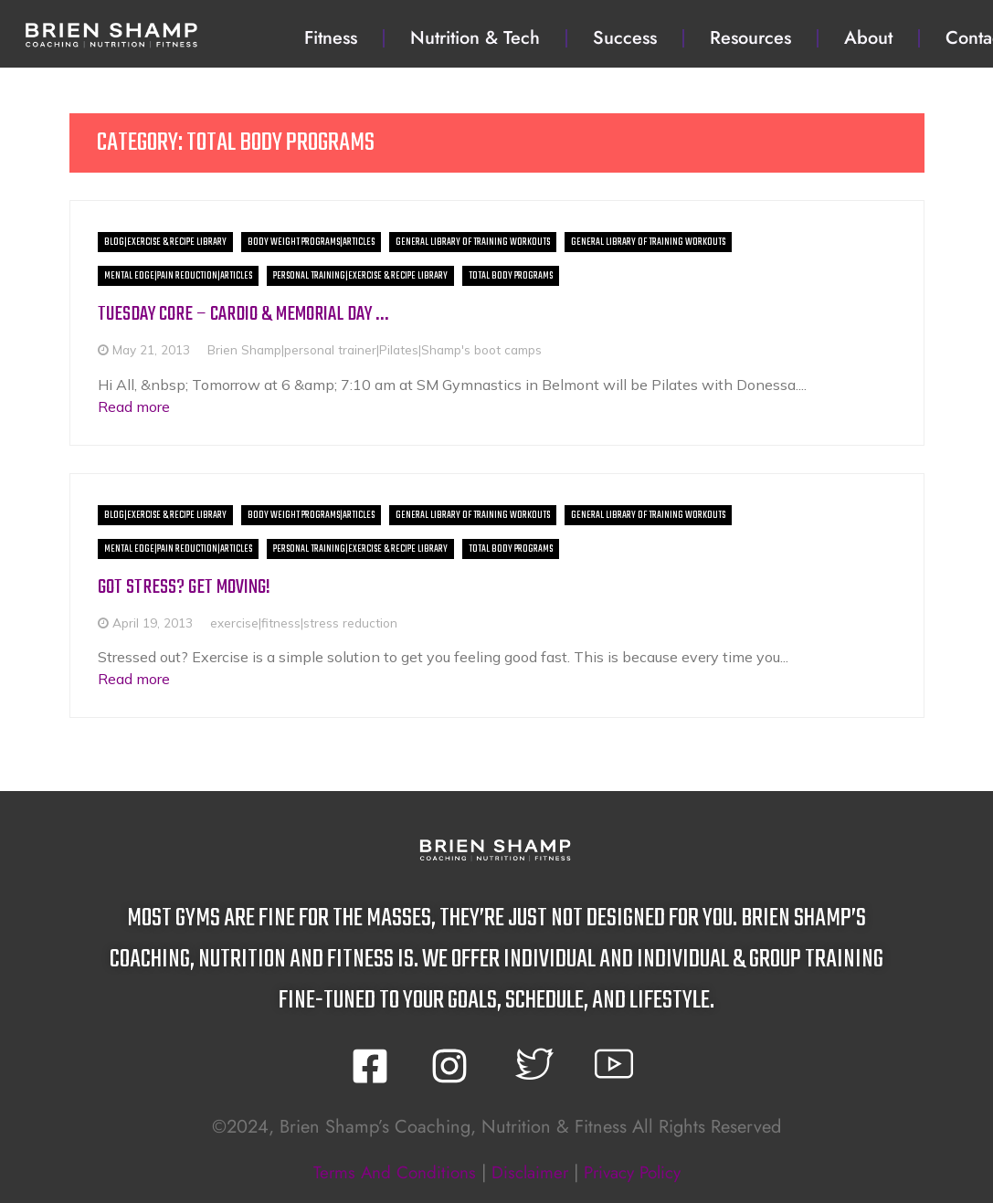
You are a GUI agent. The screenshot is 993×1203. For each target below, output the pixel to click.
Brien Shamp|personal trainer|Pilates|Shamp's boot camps (374, 349)
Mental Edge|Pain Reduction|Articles (178, 276)
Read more (134, 406)
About (868, 38)
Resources (750, 38)
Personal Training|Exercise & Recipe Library (360, 276)
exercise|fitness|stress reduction (303, 622)
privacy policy (639, 1172)
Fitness (330, 38)
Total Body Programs (511, 276)
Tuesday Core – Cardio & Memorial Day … (253, 314)
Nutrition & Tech (475, 38)
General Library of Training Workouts (473, 242)
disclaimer (529, 1172)
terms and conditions (386, 1172)
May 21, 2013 (151, 349)
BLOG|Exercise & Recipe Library (165, 242)
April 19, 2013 (152, 622)
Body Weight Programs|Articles (311, 242)
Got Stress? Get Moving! (186, 587)
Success (625, 38)
